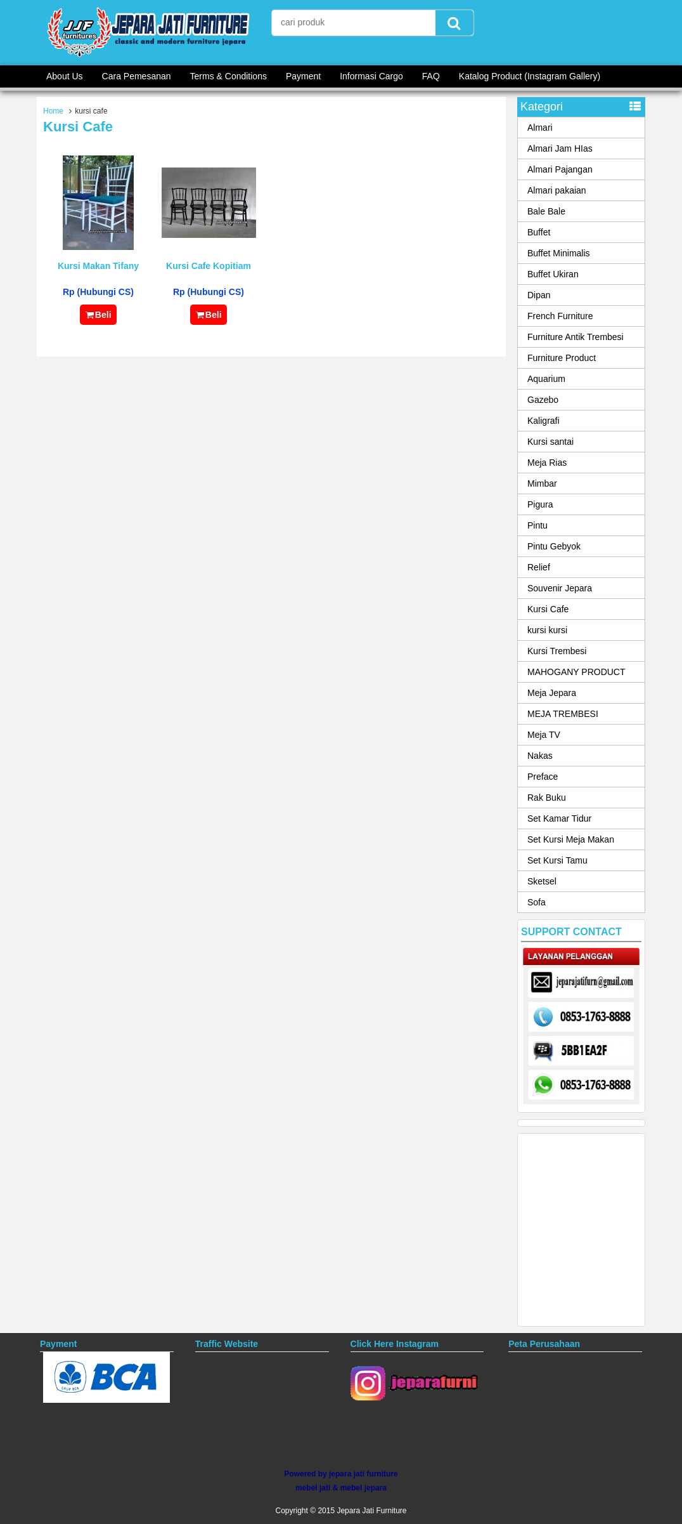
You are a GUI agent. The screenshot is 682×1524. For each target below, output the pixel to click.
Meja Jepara (551, 693)
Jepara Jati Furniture (371, 1510)
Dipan (539, 295)
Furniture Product (561, 358)
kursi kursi (547, 630)
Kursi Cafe (548, 609)
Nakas (540, 756)
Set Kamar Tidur (559, 818)
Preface (542, 777)
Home (53, 111)
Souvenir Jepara (559, 588)
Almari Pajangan (560, 169)
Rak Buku (546, 797)
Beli (98, 315)
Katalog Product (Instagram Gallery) (529, 76)
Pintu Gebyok (554, 546)
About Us (64, 76)
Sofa (536, 902)
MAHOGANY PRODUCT (576, 672)
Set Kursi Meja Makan (570, 839)
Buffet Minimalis (558, 253)
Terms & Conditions (228, 76)
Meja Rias (547, 462)
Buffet (538, 232)
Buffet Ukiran (553, 274)
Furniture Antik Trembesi (575, 337)
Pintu (537, 525)
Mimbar (542, 483)
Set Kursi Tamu (557, 860)
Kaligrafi (543, 421)
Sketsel (542, 881)
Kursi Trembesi (556, 651)
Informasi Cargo (371, 76)
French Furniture (560, 316)
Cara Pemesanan (136, 76)
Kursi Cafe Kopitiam (208, 266)
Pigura (540, 504)
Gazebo (542, 400)
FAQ (431, 76)
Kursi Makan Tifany (98, 266)
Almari (540, 127)
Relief (538, 567)
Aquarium (546, 379)
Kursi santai (550, 442)
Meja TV (543, 735)
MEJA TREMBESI (562, 714)
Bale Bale (546, 211)
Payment (303, 76)
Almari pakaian (556, 190)
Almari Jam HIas (560, 148)
